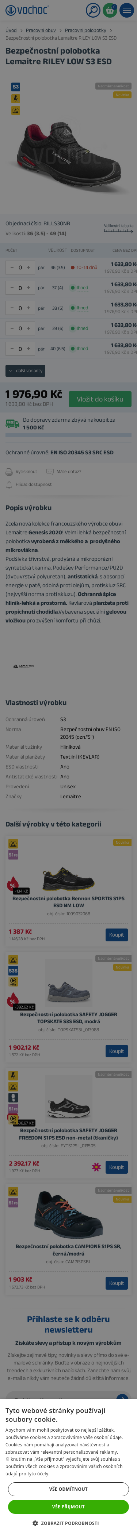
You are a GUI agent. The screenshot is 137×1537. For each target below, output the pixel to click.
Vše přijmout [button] (68, 1507)
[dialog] (68, 768)
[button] (68, 1524)
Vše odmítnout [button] (68, 1489)
